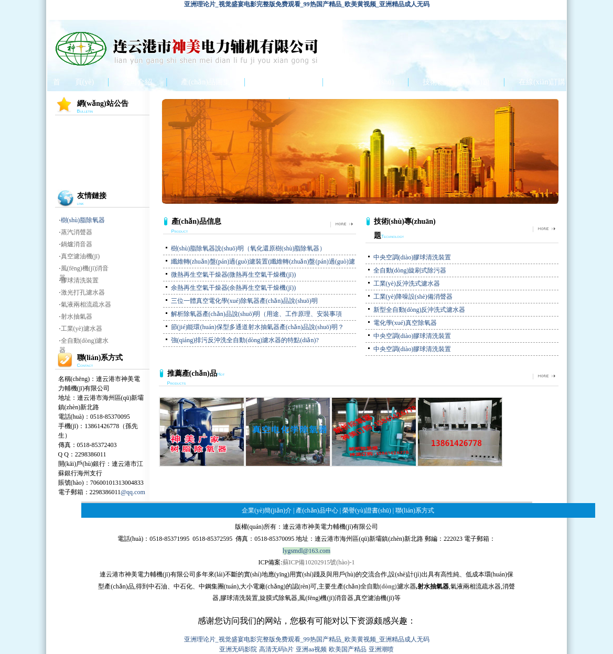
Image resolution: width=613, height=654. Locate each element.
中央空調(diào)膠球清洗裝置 (412, 257)
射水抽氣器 (76, 316)
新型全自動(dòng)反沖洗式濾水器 (419, 309)
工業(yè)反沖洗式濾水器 (406, 283)
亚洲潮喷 (381, 649)
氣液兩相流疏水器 (86, 304)
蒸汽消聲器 (76, 232)
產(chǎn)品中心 (283, 82)
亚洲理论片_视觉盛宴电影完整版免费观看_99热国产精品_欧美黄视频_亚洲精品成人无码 (306, 4)
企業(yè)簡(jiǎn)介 (267, 510)
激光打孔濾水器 (83, 292)
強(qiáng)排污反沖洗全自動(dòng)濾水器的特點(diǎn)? (245, 340)
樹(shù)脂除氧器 (83, 220)
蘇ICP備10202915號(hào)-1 (319, 562)
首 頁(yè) (73, 82)
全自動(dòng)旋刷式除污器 (410, 270)
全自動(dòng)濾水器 (387, 586)
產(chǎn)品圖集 (205, 82)
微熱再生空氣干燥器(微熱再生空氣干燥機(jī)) (233, 274)
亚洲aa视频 (311, 649)
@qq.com (133, 492)
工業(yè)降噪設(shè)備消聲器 (413, 296)
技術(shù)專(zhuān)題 (456, 82)
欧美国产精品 (348, 649)
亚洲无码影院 (238, 649)
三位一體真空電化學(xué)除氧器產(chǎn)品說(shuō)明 (244, 300)
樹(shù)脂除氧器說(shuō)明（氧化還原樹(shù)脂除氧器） (248, 248)
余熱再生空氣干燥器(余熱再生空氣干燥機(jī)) (233, 287)
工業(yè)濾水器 (81, 328)
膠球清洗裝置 (80, 280)
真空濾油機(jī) (80, 256)
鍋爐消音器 (76, 244)
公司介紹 (137, 82)
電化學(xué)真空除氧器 (405, 322)
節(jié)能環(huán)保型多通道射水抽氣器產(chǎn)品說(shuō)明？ (257, 327)
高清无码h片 (276, 649)
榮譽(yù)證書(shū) (365, 82)
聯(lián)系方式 (414, 510)
